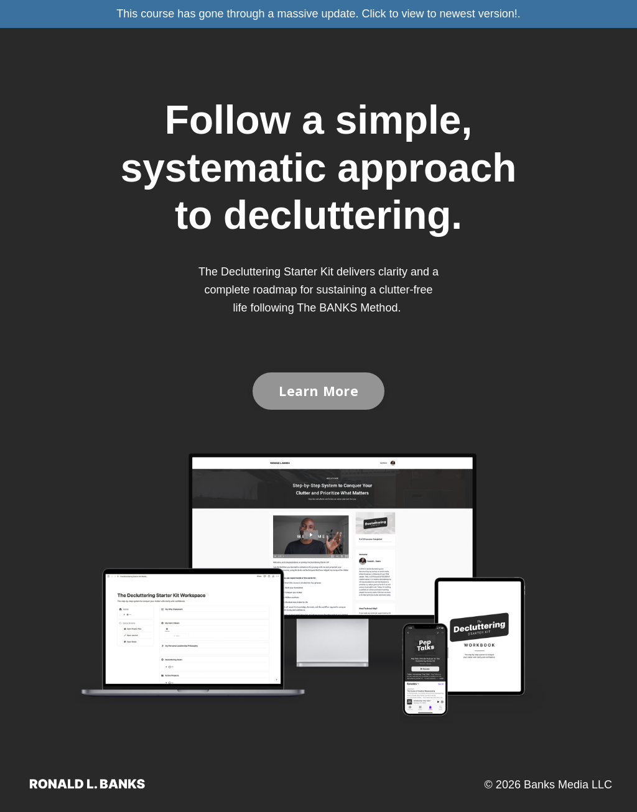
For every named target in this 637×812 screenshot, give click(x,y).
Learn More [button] (318, 391)
